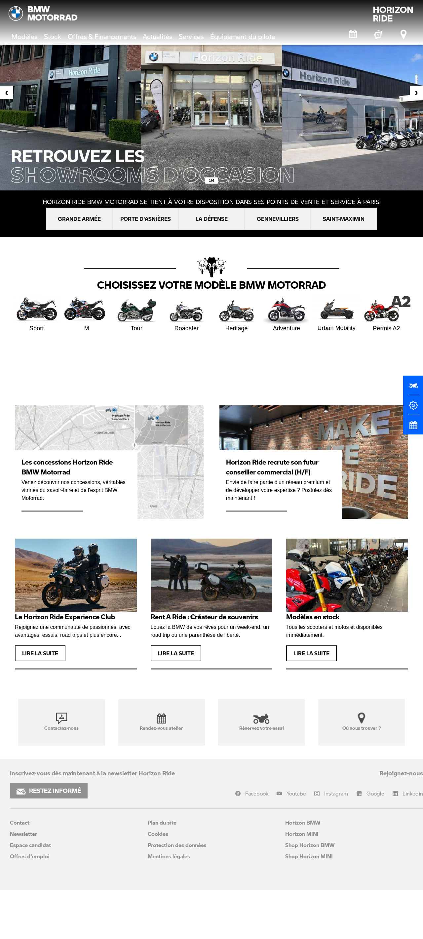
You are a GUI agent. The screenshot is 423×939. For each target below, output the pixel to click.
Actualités (157, 36)
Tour (137, 313)
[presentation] (6, 92)
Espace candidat (30, 845)
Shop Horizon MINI (309, 856)
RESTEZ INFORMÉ (49, 790)
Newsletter (23, 833)
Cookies (158, 833)
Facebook (256, 793)
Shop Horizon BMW (310, 845)
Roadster (187, 313)
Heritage (236, 313)
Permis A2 (386, 313)
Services (191, 36)
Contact (19, 822)
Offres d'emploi (30, 856)
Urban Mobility (337, 312)
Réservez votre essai (261, 722)
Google (375, 793)
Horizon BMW (303, 822)
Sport (36, 313)
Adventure (286, 313)
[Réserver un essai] (413, 388)
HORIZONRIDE (393, 13)
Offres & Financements (102, 36)
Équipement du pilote (242, 36)
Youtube (296, 793)
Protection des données (177, 845)
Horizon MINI (302, 833)
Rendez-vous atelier (161, 722)
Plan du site (162, 822)
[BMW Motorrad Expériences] (378, 34)
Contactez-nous (61, 722)
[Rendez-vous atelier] (353, 34)
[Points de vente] (404, 34)
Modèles (24, 36)
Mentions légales (169, 856)
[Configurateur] (413, 408)
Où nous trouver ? (361, 722)
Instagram (336, 793)
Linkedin (413, 793)
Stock (52, 36)
